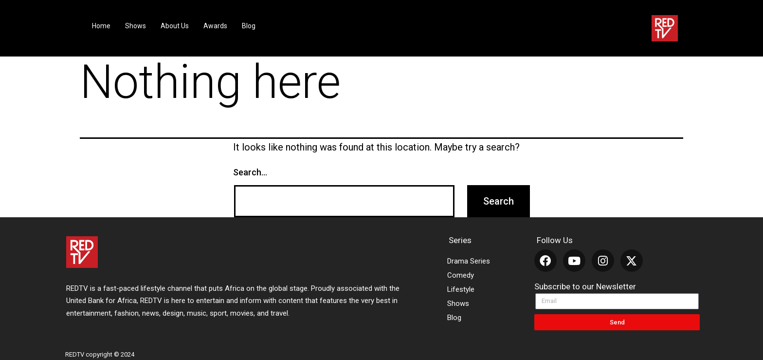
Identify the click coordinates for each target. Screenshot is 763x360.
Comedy (460, 275)
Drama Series (468, 261)
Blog (248, 26)
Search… (250, 172)
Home (101, 26)
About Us (175, 26)
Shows (135, 26)
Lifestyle (460, 289)
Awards (215, 26)
